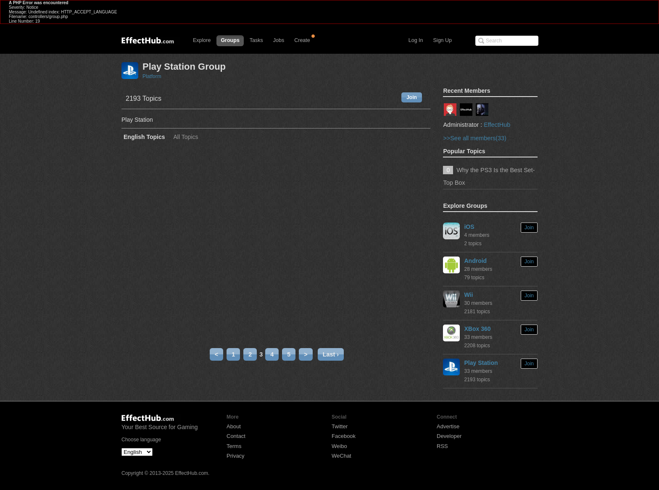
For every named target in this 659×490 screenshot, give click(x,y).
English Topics (144, 137)
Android (475, 260)
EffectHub (497, 124)
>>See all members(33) (474, 138)
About (234, 426)
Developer (449, 436)
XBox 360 (477, 328)
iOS (469, 226)
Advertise (448, 426)
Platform (151, 76)
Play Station (481, 362)
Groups (230, 40)
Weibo (339, 446)
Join (411, 97)
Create (302, 40)
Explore (202, 40)
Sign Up (442, 40)
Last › (331, 354)
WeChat (341, 456)
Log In (416, 40)
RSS (442, 446)
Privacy (236, 456)
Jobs (278, 40)
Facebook (344, 436)
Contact (236, 436)
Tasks (256, 40)
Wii (468, 294)
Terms (234, 446)
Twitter (340, 426)
